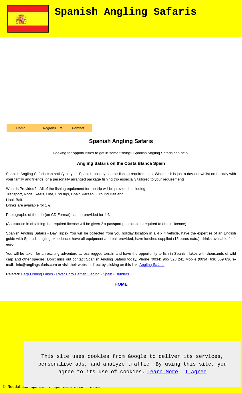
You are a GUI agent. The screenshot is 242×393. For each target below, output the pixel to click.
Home (20, 128)
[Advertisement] (121, 80)
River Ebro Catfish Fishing (78, 274)
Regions (49, 128)
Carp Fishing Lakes (37, 274)
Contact (78, 128)
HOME (121, 284)
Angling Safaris (151, 264)
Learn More (162, 372)
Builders (122, 274)
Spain (107, 274)
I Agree (196, 372)
